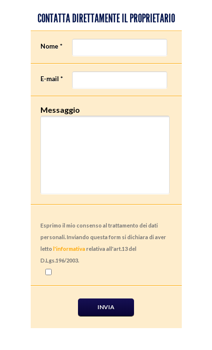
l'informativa (69, 248)
